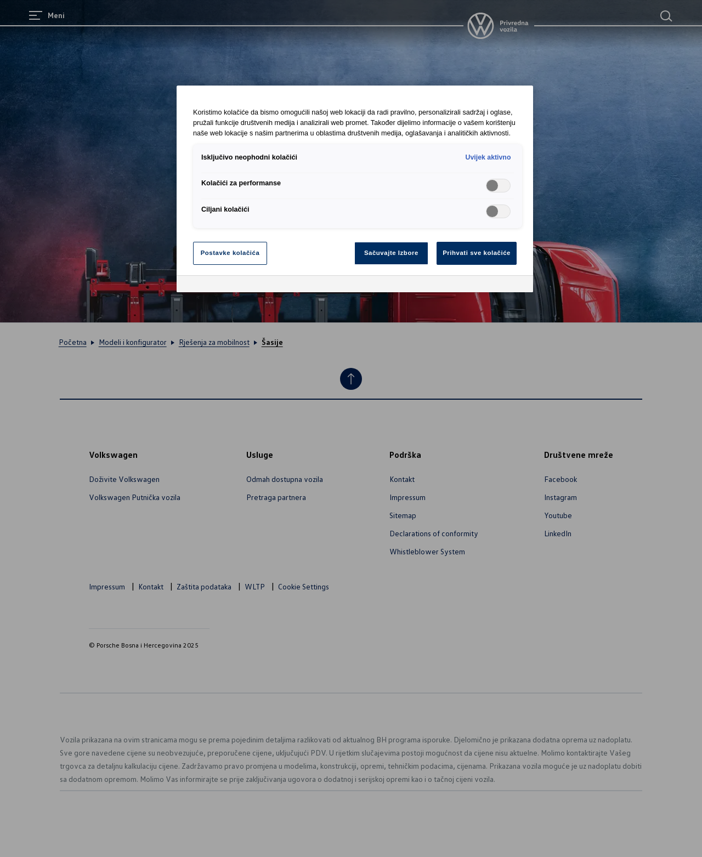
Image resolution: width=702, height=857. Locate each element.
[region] (355, 189)
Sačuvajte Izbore (391, 252)
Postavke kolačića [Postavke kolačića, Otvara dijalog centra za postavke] (230, 252)
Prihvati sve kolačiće (477, 252)
